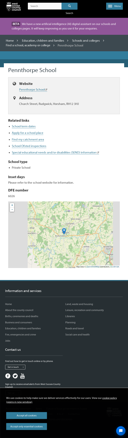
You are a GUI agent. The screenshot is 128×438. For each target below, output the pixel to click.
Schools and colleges (86, 40)
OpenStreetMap (92, 267)
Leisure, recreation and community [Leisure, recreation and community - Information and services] (84, 310)
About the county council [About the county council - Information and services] (19, 310)
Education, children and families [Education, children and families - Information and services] (23, 328)
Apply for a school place (27, 133)
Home (10, 40)
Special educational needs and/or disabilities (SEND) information (54, 152)
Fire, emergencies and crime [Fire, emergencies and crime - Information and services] (20, 334)
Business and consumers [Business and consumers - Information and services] (18, 322)
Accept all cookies (26, 415)
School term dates (24, 126)
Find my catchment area (28, 139)
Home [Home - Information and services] (8, 304)
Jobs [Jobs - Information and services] (7, 340)
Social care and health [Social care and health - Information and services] (77, 334)
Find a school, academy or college (28, 45)
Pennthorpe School (32, 89)
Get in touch (16, 367)
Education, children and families (43, 40)
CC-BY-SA (114, 267)
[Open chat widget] (121, 431)
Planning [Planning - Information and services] (70, 322)
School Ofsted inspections (29, 146)
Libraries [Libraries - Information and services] (70, 316)
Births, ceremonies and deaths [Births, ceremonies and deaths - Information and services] (21, 316)
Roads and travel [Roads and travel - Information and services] (74, 328)
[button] (114, 6)
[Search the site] (44, 6)
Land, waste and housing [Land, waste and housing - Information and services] (79, 304)
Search (70, 6)
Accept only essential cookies (26, 426)
